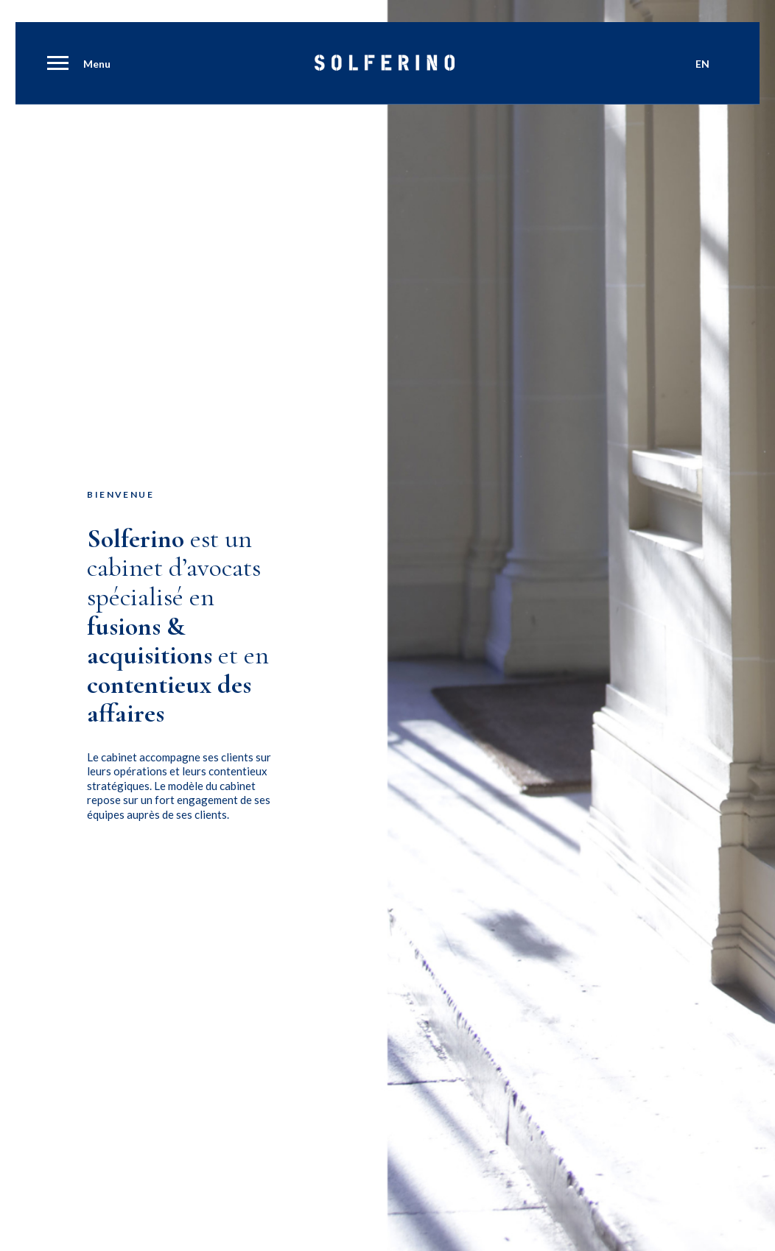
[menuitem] (55, 65)
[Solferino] (385, 67)
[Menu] (55, 65)
